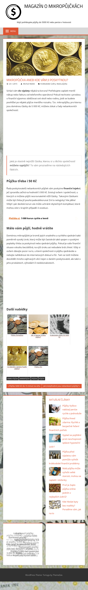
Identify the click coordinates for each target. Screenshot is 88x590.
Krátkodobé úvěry (48, 84)
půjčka (34, 379)
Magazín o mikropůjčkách (53, 6)
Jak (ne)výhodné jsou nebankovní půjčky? (61, 386)
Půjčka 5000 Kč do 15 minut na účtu (24, 386)
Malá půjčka (62, 84)
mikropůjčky (25, 379)
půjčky (41, 379)
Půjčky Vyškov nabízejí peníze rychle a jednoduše (72, 409)
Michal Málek (29, 84)
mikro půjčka (12, 379)
